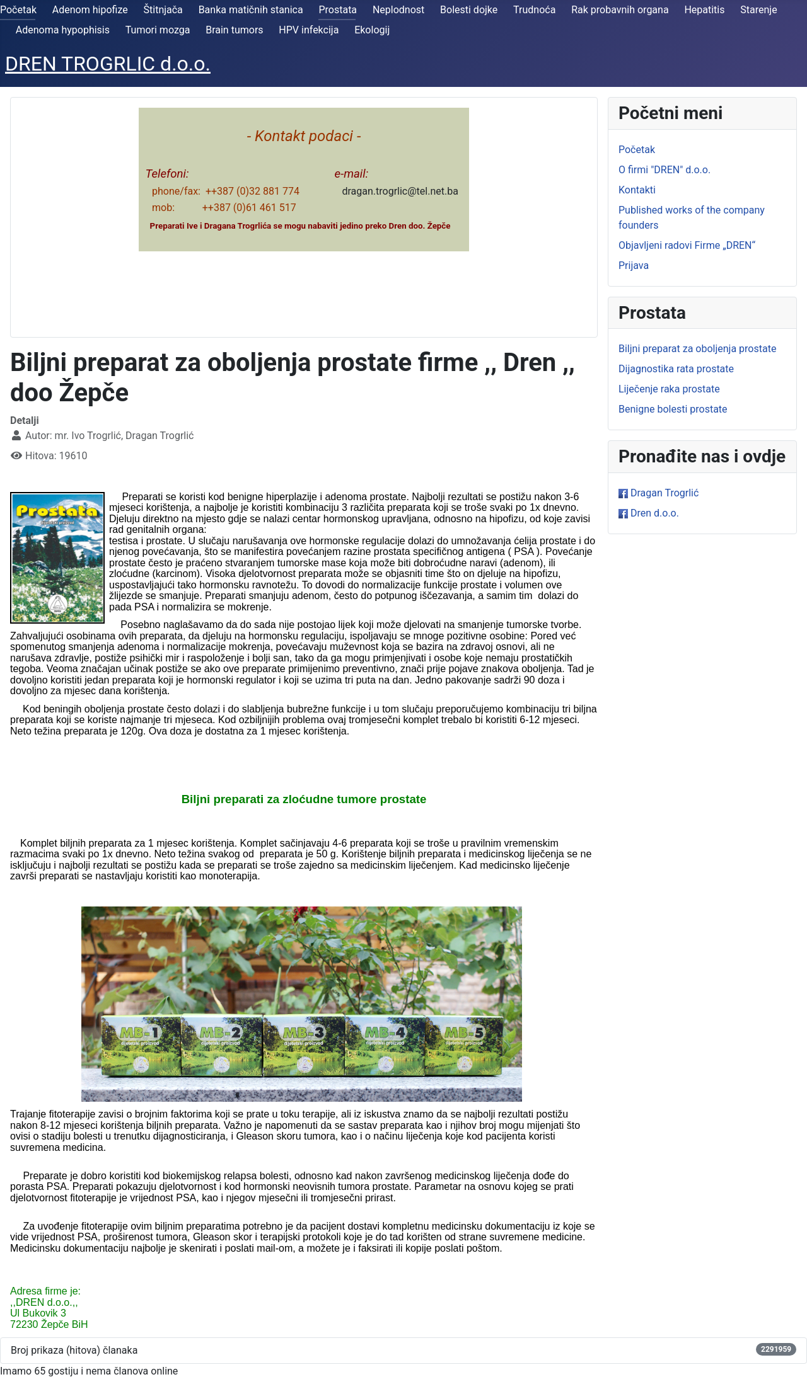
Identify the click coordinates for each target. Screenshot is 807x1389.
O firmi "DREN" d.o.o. (664, 170)
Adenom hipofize (90, 10)
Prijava (633, 266)
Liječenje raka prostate (669, 389)
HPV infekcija (309, 30)
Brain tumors (234, 30)
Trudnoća (534, 10)
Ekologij (372, 30)
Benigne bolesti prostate (673, 409)
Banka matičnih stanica (251, 10)
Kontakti (637, 190)
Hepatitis (704, 10)
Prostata (337, 10)
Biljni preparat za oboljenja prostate (697, 349)
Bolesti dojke (468, 10)
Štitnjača (163, 10)
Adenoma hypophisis (63, 30)
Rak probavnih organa (619, 10)
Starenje (758, 10)
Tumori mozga (157, 30)
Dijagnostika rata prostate (676, 369)
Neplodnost (398, 10)
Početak (18, 10)
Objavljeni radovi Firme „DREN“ (686, 245)
